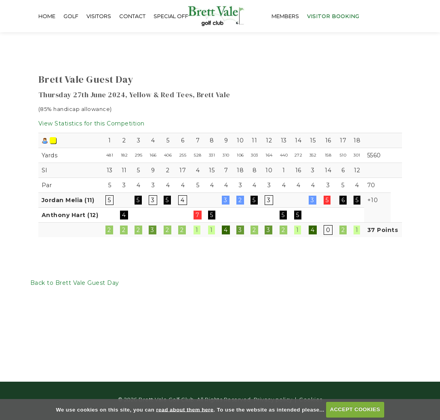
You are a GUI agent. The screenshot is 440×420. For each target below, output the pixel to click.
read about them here (184, 409)
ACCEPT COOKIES (355, 409)
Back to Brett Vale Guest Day (74, 282)
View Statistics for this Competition (91, 123)
